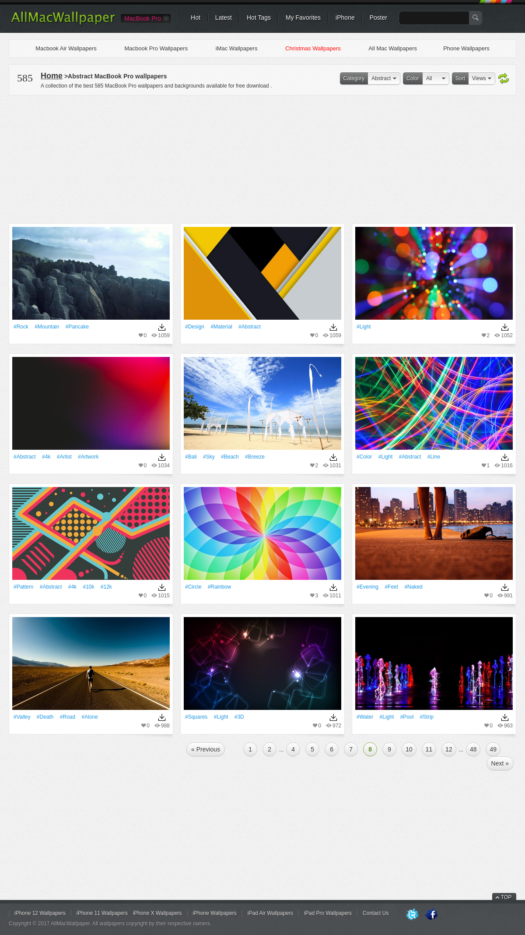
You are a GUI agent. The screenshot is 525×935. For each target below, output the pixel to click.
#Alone (90, 717)
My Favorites (303, 17)
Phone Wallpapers (466, 48)
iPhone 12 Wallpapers (40, 913)
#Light (364, 327)
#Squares (196, 717)
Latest (223, 17)
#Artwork (88, 457)
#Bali (191, 457)
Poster (378, 17)
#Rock (21, 327)
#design (194, 327)
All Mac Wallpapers (392, 48)
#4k (46, 457)
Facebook (431, 915)
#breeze (255, 457)
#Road (67, 717)
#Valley (22, 717)
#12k (106, 587)
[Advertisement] (262, 158)
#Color (364, 457)
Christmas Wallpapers (313, 48)
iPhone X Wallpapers (157, 913)
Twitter (412, 915)
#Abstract (249, 327)
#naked (413, 587)
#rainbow (219, 587)
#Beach (230, 457)
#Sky (209, 457)
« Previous (205, 749)
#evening (367, 587)
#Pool (407, 717)
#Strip (427, 717)
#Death (45, 717)
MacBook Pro (142, 18)
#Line (433, 457)
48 (473, 749)
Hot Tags (259, 17)
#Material (221, 327)
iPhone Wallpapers (215, 913)
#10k (88, 587)
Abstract (381, 78)
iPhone (345, 17)
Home (52, 75)
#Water (365, 717)
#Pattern (23, 587)
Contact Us (375, 913)
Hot (195, 17)
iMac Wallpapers (237, 48)
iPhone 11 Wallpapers (102, 913)
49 (493, 749)
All (429, 78)
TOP (506, 897)
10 (409, 749)
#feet (391, 587)
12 (448, 749)
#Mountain (47, 327)
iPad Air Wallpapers (270, 913)
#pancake (77, 327)
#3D (239, 717)
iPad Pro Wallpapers (328, 913)
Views (479, 78)
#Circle (193, 587)
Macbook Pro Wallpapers (156, 48)
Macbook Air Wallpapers (66, 48)
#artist (64, 457)
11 (429, 749)
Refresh (503, 79)
